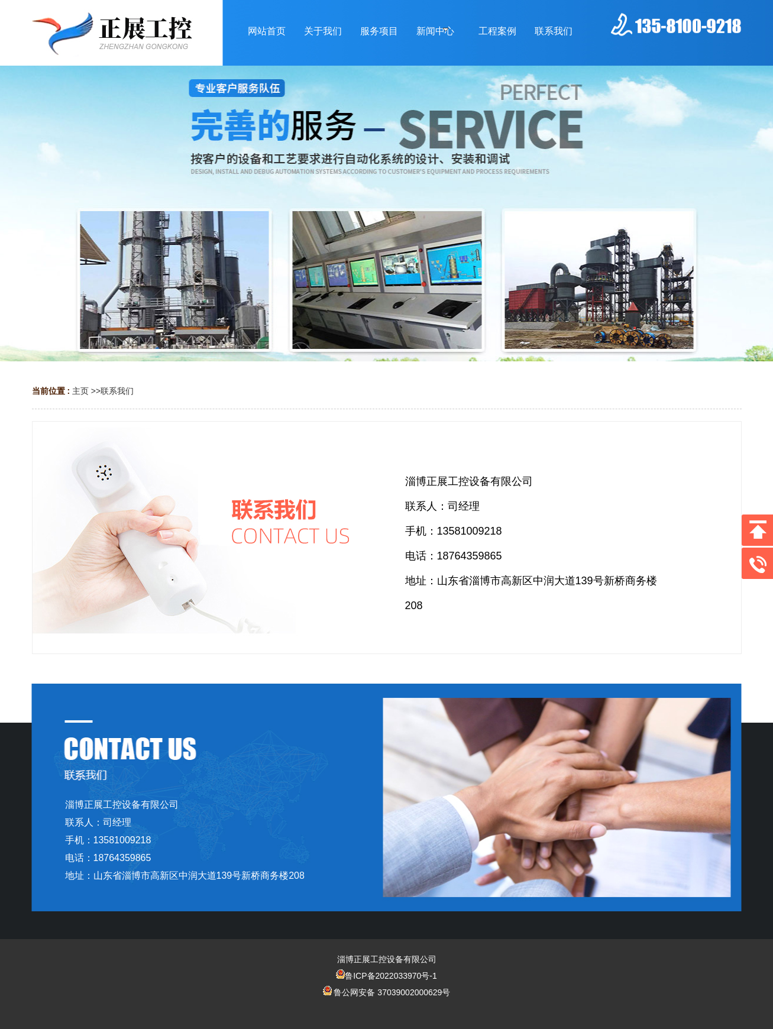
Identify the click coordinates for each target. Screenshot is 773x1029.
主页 (80, 391)
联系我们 (117, 391)
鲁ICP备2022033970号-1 (386, 976)
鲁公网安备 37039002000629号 (387, 992)
